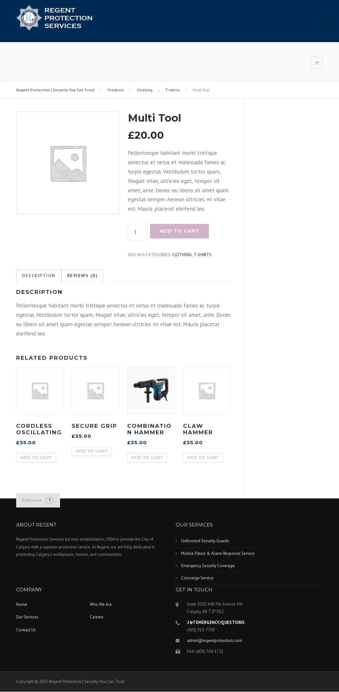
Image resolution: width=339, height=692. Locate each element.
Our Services (27, 617)
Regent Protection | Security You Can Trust (55, 89)
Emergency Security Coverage (208, 565)
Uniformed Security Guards (205, 541)
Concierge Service (197, 578)
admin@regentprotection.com (214, 640)
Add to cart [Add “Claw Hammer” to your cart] (203, 457)
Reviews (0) (82, 275)
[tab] (38, 275)
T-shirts (172, 89)
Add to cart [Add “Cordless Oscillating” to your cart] (36, 457)
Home (21, 604)
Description (39, 275)
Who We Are (101, 604)
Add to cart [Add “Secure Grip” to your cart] (92, 450)
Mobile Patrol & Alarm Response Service (217, 553)
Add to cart (179, 231)
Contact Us (26, 630)
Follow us (32, 500)
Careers (97, 617)
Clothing (144, 89)
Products (116, 89)
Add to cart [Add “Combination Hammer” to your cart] (147, 457)
